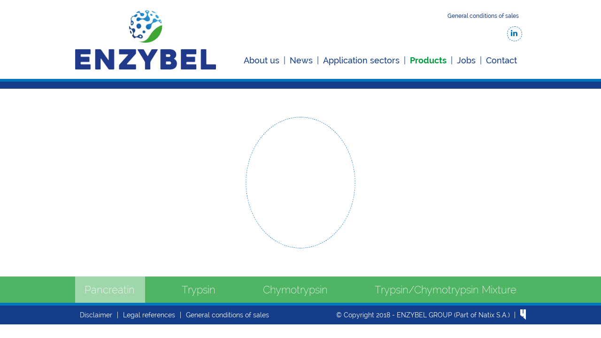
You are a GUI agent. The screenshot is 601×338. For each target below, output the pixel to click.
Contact (501, 60)
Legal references (149, 315)
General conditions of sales (483, 16)
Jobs (466, 60)
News (301, 60)
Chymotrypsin (295, 290)
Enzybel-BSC (145, 39)
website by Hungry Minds (523, 314)
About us (261, 60)
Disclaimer (96, 315)
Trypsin (199, 290)
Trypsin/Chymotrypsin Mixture (445, 290)
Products (428, 60)
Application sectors (361, 60)
